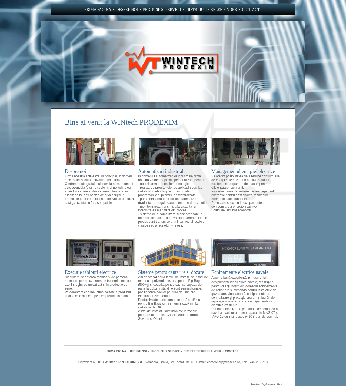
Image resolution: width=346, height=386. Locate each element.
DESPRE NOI (127, 10)
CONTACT (251, 10)
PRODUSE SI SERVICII (162, 10)
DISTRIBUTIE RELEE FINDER (211, 10)
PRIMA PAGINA (98, 10)
